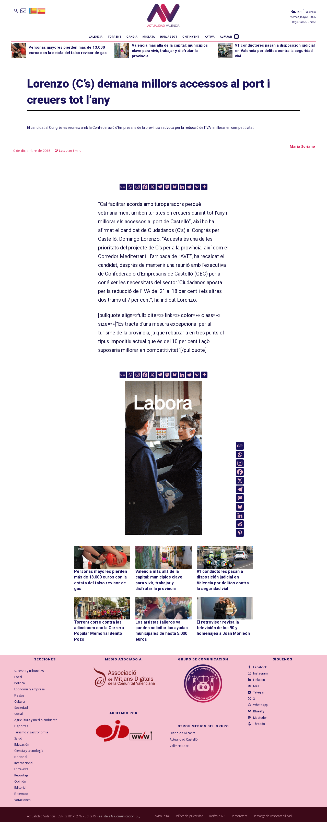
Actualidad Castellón (185, 728)
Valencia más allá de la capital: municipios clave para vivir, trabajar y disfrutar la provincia (170, 50)
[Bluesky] (174, 187)
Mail (258, 682)
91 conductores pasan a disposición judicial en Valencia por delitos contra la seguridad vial (275, 50)
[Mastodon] (167, 187)
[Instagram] (137, 187)
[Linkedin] (182, 187)
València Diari (179, 735)
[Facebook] (145, 187)
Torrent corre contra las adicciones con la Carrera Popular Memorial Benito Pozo (100, 624)
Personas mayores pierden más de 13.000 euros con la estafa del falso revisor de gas (102, 576)
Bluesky (260, 715)
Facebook (261, 657)
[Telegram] (160, 187)
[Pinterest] (197, 187)
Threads (261, 731)
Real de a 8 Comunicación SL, (118, 805)
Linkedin (261, 674)
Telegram (261, 690)
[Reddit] (189, 187)
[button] (15, 10)
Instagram (262, 666)
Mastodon (262, 723)
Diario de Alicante (182, 722)
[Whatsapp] (130, 187)
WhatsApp (262, 707)
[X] (152, 187)
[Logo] (163, 16)
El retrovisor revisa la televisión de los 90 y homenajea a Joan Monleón (223, 624)
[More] (204, 187)
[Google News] (123, 187)
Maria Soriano (302, 146)
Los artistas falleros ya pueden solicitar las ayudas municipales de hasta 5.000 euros (162, 624)
